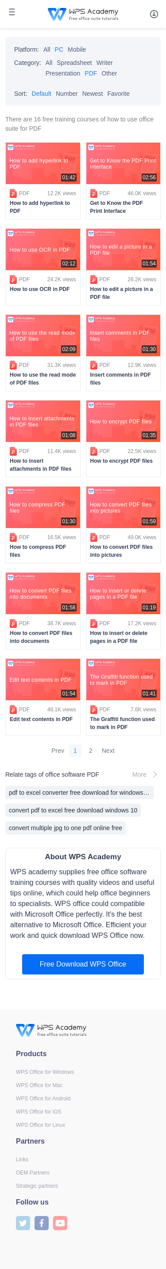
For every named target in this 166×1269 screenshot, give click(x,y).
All (46, 49)
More (146, 774)
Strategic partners (37, 1186)
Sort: (20, 93)
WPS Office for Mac (39, 1085)
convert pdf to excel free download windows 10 (73, 810)
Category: (27, 62)
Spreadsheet (74, 62)
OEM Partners (33, 1173)
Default (41, 93)
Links (22, 1159)
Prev (57, 750)
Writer (105, 62)
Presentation (63, 73)
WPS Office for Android (43, 1098)
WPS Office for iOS (38, 1112)
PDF (91, 73)
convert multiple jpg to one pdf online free (65, 827)
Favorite (118, 93)
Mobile (77, 49)
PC (59, 49)
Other (109, 73)
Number (67, 93)
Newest (92, 93)
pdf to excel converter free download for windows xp (80, 792)
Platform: (26, 49)
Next (108, 750)
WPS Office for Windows (45, 1072)
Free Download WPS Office (83, 964)
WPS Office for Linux (40, 1125)
